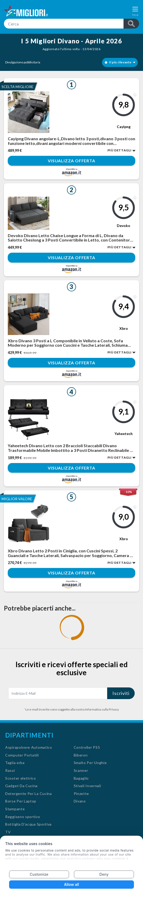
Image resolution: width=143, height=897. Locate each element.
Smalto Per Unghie (90, 762)
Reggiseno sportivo (22, 816)
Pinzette (81, 793)
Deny (103, 874)
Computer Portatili (22, 755)
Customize (39, 874)
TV (8, 832)
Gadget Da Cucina (21, 786)
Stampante (15, 809)
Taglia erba (15, 762)
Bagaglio (81, 778)
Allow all (71, 884)
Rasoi (10, 770)
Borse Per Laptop (20, 801)
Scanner (81, 770)
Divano (80, 801)
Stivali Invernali (87, 786)
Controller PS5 (87, 747)
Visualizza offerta (71, 160)
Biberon (81, 755)
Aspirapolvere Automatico (28, 747)
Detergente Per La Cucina (28, 793)
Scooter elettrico (20, 778)
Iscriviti (121, 693)
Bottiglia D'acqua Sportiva (28, 824)
